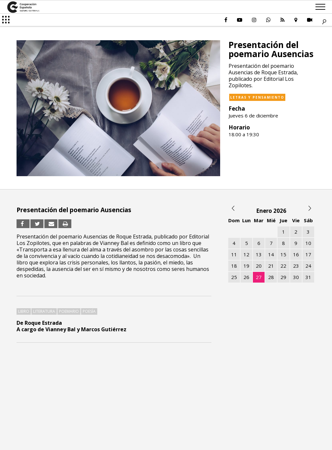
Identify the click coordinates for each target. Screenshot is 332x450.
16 (296, 254)
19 (246, 265)
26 (246, 277)
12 (246, 254)
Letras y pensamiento (257, 97)
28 (271, 277)
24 (308, 265)
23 (296, 265)
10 (308, 243)
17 (308, 254)
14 (271, 254)
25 (234, 277)
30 (296, 277)
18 (234, 265)
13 (259, 254)
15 (283, 254)
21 (271, 265)
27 (259, 277)
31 (308, 277)
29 (283, 277)
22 (283, 265)
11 (234, 254)
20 (259, 265)
